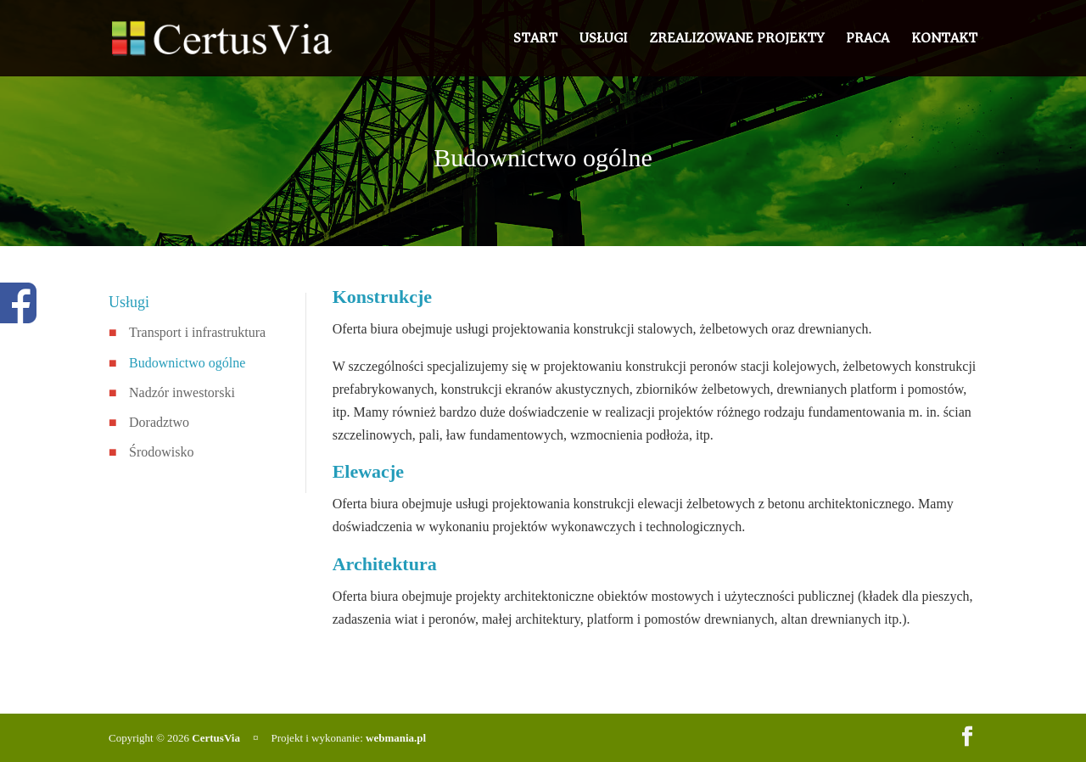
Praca (867, 41)
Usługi (603, 41)
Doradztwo (159, 422)
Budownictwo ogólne (187, 363)
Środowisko (161, 452)
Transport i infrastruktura (197, 332)
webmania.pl (396, 737)
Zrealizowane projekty (736, 41)
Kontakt (944, 41)
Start (535, 41)
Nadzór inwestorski (182, 392)
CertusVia (216, 737)
